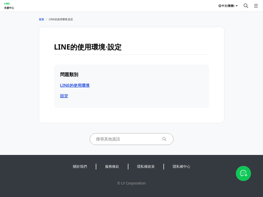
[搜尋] (246, 6)
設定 (64, 96)
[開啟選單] (256, 6)
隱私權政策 (146, 166)
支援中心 (9, 8)
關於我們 (80, 166)
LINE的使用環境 (75, 85)
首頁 (41, 19)
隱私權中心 (181, 166)
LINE (7, 3)
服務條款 (112, 166)
